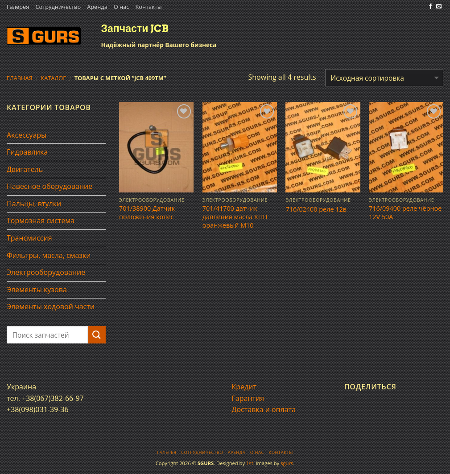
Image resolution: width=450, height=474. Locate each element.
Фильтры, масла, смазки (49, 255)
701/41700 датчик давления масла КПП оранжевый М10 (235, 216)
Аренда (97, 7)
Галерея (18, 7)
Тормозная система (40, 220)
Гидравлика (27, 152)
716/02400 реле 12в (316, 209)
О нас (121, 7)
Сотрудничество (58, 7)
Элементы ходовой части (51, 306)
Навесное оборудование (49, 186)
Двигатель (25, 169)
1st (249, 463)
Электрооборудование (46, 272)
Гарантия (248, 398)
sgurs (287, 463)
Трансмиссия (29, 238)
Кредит (244, 387)
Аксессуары (26, 135)
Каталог (53, 78)
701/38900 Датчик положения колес (147, 212)
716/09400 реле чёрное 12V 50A (405, 212)
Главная (20, 78)
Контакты (148, 7)
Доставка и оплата (264, 409)
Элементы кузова (37, 289)
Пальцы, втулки (34, 203)
